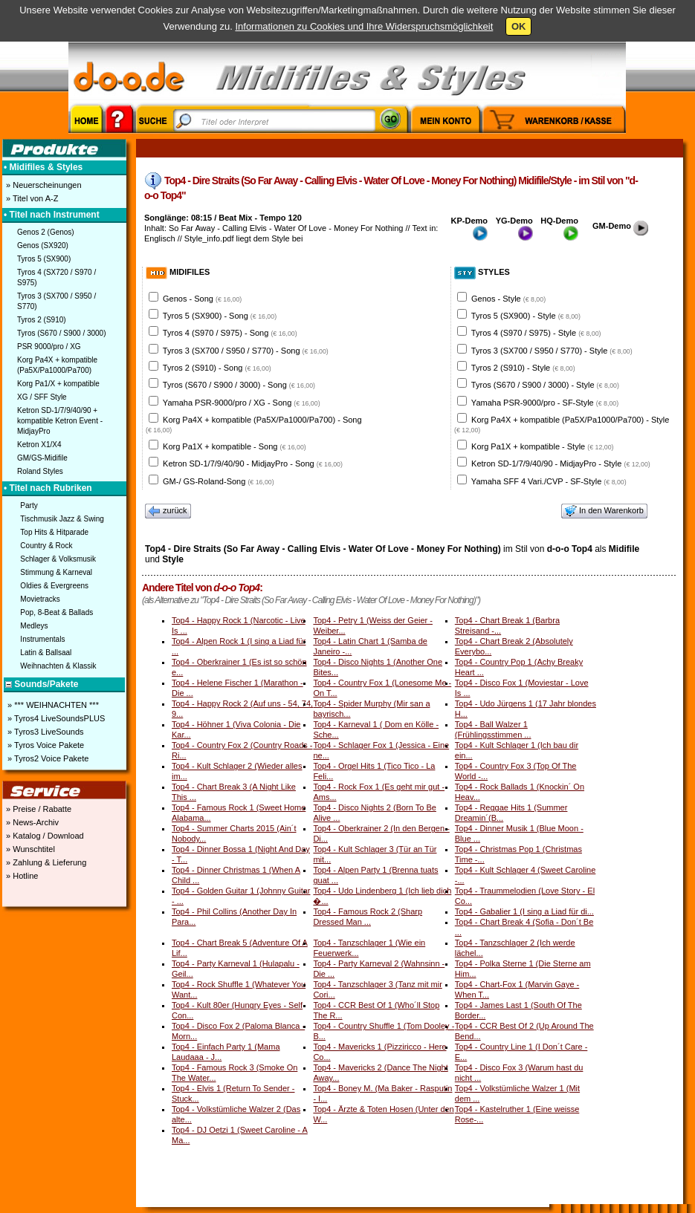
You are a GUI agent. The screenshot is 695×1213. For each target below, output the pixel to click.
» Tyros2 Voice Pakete (46, 758)
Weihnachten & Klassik (58, 666)
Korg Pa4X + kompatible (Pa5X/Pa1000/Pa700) (57, 365)
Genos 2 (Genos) (45, 232)
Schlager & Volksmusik (58, 559)
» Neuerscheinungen (43, 185)
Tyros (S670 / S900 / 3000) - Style (545, 384)
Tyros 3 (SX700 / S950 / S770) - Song (246, 350)
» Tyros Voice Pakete (44, 745)
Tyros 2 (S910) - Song (217, 367)
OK (518, 26)
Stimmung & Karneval (56, 572)
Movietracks (39, 599)
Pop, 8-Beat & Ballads (56, 612)
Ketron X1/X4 (39, 444)
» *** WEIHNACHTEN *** (52, 704)
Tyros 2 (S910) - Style (523, 367)
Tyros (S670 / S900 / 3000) (61, 333)
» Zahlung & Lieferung (45, 862)
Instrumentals (42, 639)
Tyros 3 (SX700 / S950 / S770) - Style (552, 350)
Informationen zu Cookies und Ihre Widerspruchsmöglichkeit (364, 26)
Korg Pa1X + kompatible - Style (542, 446)
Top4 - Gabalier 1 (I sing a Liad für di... (524, 911)
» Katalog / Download (44, 835)
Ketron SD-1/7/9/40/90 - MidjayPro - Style (560, 463)
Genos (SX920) (42, 245)
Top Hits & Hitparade (54, 532)
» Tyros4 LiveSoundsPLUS (55, 718)
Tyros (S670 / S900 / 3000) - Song (239, 384)
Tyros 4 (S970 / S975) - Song (230, 332)
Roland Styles (40, 471)
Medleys (34, 626)
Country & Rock (46, 546)
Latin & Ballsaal (45, 652)
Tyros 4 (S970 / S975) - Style (536, 332)
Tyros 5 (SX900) (44, 259)
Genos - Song (202, 298)
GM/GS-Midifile (42, 458)
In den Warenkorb (604, 511)
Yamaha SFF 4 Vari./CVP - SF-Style (549, 481)
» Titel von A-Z (31, 198)
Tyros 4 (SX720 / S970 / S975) (56, 277)
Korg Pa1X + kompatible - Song (234, 446)
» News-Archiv (31, 822)
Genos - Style (508, 298)
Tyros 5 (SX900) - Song (220, 315)
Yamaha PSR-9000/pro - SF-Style (544, 402)
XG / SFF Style (42, 397)
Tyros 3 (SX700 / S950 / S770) (56, 301)
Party (28, 505)
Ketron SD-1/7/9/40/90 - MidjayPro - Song (253, 463)
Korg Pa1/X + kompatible (58, 384)
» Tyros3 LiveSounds (44, 731)
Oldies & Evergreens (54, 586)
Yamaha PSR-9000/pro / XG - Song (241, 402)
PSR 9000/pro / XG (49, 346)
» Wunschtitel (29, 849)
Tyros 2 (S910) (41, 320)
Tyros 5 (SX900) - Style (526, 315)
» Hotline (21, 875)
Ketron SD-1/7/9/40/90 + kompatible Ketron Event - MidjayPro (60, 420)
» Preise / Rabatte (37, 808)
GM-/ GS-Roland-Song (218, 481)
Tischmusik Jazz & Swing (61, 519)
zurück (168, 511)
